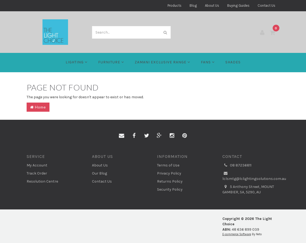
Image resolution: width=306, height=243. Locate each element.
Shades (233, 62)
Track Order (37, 173)
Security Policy (170, 189)
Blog (193, 5)
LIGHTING (76, 62)
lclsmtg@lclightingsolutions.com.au (251, 176)
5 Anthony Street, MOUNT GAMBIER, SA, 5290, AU (248, 189)
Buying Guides (238, 5)
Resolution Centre (42, 181)
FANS (208, 62)
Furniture (111, 62)
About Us (212, 5)
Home (38, 107)
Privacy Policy (169, 173)
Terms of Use (168, 165)
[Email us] (121, 135)
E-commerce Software (236, 234)
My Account (37, 165)
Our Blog (99, 173)
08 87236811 (236, 165)
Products (175, 5)
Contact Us (266, 5)
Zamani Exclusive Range (162, 62)
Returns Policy (170, 181)
